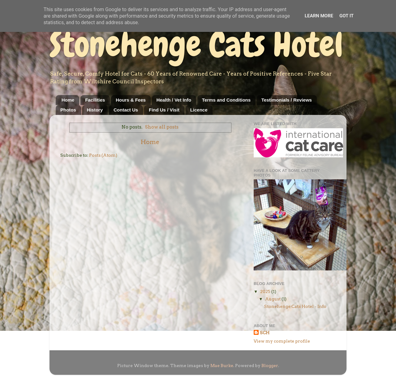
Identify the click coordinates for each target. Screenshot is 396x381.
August (273, 298)
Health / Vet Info (174, 100)
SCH (264, 332)
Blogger (269, 365)
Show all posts (162, 127)
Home (68, 100)
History (95, 109)
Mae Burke (221, 365)
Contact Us (126, 109)
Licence (199, 109)
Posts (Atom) (103, 155)
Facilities (95, 100)
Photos (68, 109)
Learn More (319, 16)
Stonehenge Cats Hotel (196, 44)
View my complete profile (282, 341)
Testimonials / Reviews (286, 100)
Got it (346, 16)
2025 (265, 291)
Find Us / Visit (164, 109)
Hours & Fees (131, 100)
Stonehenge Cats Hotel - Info (295, 306)
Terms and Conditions (226, 100)
